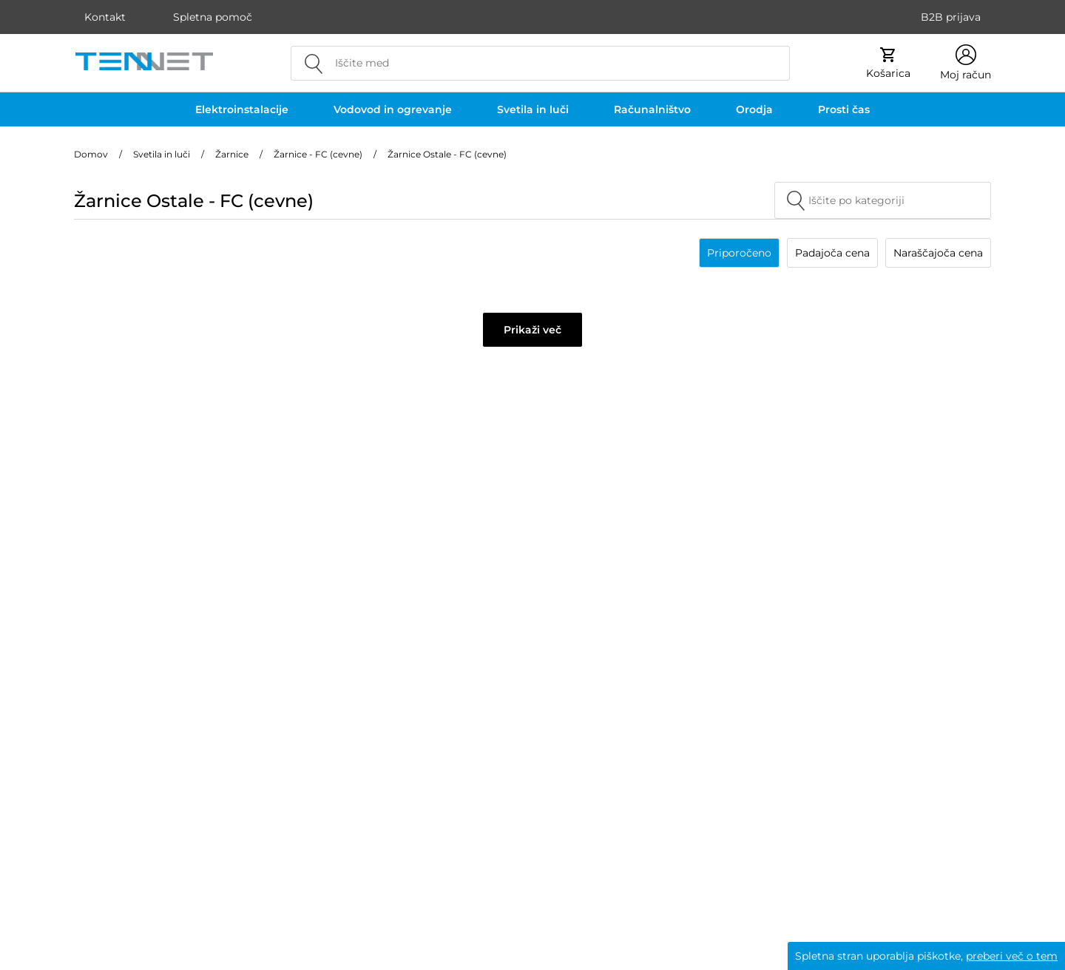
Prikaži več (532, 329)
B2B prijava (951, 17)
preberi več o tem (1012, 956)
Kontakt (105, 17)
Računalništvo (652, 109)
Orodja (754, 109)
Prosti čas (844, 109)
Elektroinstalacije (241, 109)
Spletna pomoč (212, 17)
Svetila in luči (533, 109)
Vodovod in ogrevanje (393, 109)
